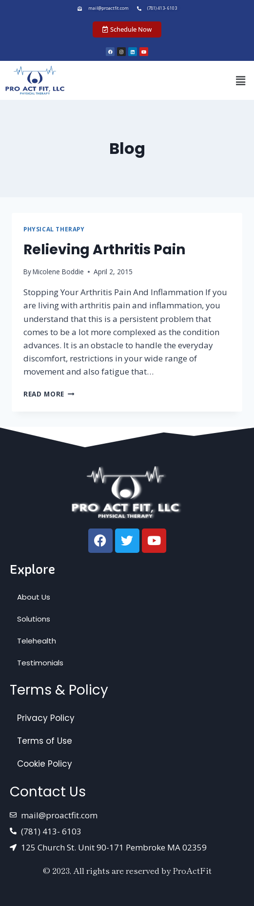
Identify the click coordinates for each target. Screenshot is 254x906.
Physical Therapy (54, 229)
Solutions (33, 619)
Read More (49, 393)
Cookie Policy (44, 764)
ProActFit (192, 870)
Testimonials (40, 663)
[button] (241, 80)
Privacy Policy (46, 718)
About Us (33, 597)
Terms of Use (44, 741)
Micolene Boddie (58, 271)
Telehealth (36, 641)
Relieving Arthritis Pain (104, 249)
